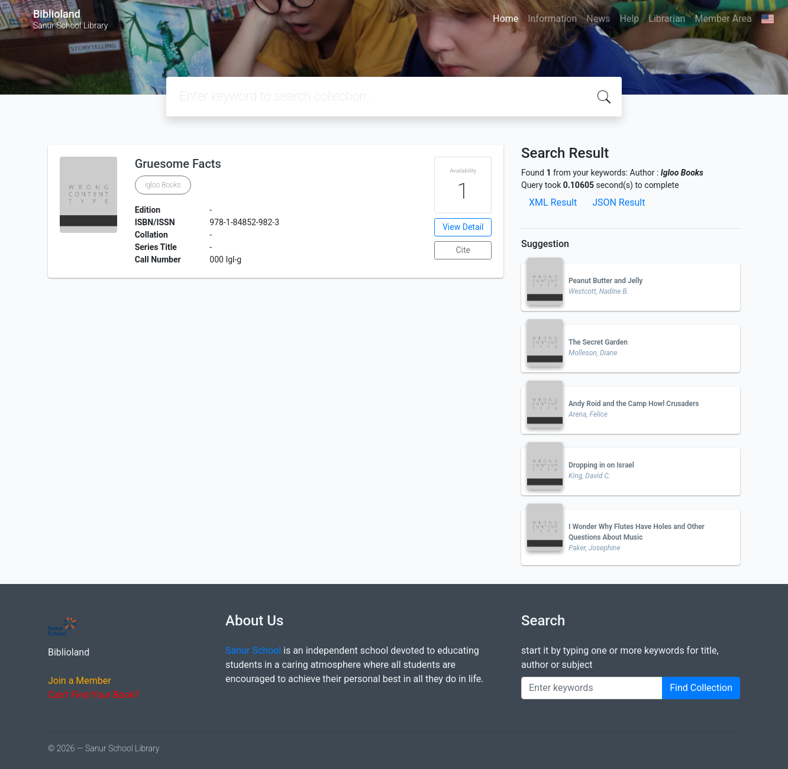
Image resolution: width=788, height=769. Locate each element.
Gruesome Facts (178, 164)
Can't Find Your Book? (93, 694)
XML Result (553, 202)
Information (552, 18)
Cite (463, 250)
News (598, 18)
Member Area (723, 18)
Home (505, 18)
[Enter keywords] (592, 688)
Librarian (666, 18)
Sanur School (253, 650)
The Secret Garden (598, 342)
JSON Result (618, 202)
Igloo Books (163, 185)
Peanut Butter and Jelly (605, 281)
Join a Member (79, 680)
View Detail (463, 227)
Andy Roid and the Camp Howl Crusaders (634, 404)
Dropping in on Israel (601, 465)
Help (629, 18)
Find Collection (701, 687)
